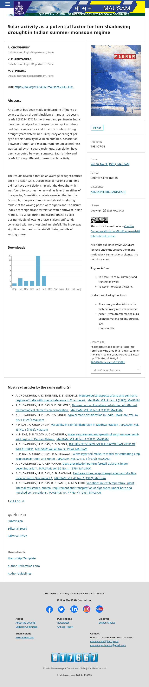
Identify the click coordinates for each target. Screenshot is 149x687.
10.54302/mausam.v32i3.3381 (108, 362)
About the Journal (25, 622)
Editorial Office (17, 536)
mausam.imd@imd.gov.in (104, 641)
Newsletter (63, 622)
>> (23, 501)
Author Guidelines (19, 573)
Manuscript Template (22, 558)
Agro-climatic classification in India (91, 415)
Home (11, 15)
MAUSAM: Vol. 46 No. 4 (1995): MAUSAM (82, 439)
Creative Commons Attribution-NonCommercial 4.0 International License (115, 231)
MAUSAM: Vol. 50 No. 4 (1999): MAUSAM (96, 410)
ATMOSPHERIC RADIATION (108, 192)
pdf (98, 128)
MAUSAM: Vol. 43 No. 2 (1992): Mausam (80, 478)
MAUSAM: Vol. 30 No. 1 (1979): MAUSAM (65, 468)
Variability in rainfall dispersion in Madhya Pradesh (85, 424)
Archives (24, 15)
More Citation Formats (107, 370)
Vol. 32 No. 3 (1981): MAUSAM (51, 15)
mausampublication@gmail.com (108, 645)
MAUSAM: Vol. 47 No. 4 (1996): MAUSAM (75, 492)
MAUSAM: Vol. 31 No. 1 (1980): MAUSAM (113, 400)
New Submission (25, 637)
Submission (15, 521)
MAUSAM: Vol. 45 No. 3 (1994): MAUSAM (61, 449)
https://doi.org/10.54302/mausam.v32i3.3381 (44, 87)
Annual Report (65, 626)
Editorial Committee (26, 626)
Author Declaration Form (24, 566)
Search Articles (107, 622)
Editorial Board (17, 528)
